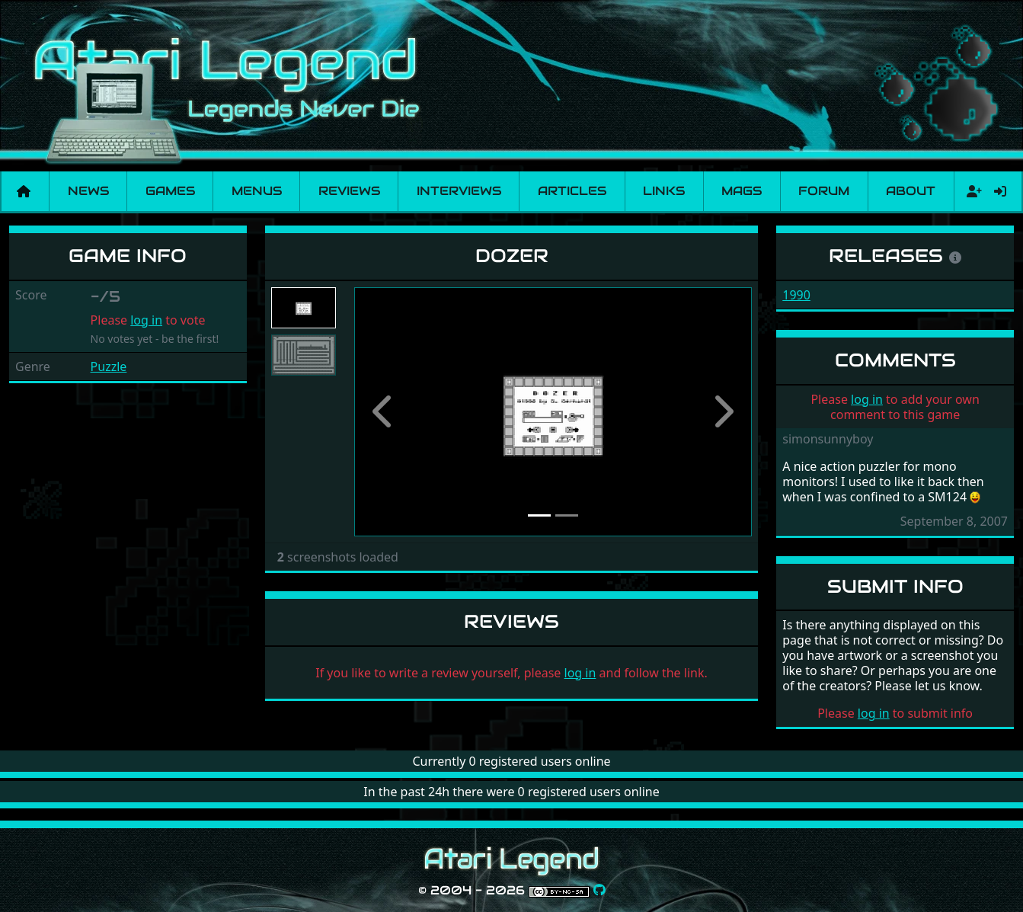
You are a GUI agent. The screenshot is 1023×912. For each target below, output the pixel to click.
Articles (572, 191)
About (910, 191)
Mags (741, 191)
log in (146, 320)
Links (664, 191)
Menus (257, 191)
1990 (796, 294)
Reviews (349, 191)
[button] (384, 411)
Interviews (459, 191)
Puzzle (109, 366)
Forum (823, 191)
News (88, 191)
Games (170, 191)
